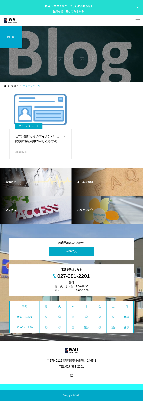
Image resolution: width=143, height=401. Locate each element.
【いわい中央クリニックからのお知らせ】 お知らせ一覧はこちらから (68, 9)
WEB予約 (71, 251)
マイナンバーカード (29, 126)
